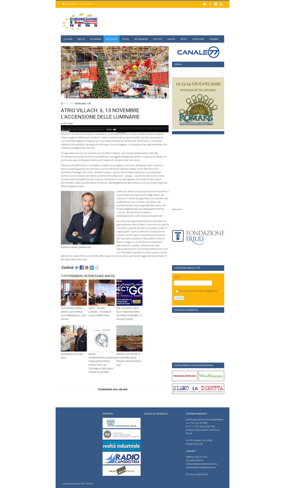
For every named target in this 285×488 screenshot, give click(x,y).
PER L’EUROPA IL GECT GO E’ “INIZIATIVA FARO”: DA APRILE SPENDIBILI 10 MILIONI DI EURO (129, 313)
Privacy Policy (197, 290)
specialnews (141, 39)
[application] (115, 128)
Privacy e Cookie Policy (197, 474)
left (89, 103)
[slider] (88, 129)
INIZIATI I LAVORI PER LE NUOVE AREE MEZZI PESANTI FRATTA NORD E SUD (128, 359)
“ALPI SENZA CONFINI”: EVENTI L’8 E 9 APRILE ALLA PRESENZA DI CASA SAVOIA (73, 313)
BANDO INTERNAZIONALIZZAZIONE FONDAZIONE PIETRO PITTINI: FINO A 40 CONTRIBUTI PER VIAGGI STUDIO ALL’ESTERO (102, 363)
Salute (81, 39)
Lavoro (171, 39)
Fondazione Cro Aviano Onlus (72, 356)
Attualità (111, 39)
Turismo (213, 39)
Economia (95, 39)
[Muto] (114, 129)
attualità (82, 103)
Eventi (125, 39)
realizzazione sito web (73, 483)
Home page (86, 4)
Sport (184, 39)
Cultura (67, 39)
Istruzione (198, 39)
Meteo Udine (177, 209)
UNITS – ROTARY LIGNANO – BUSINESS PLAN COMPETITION (100, 312)
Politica (157, 39)
